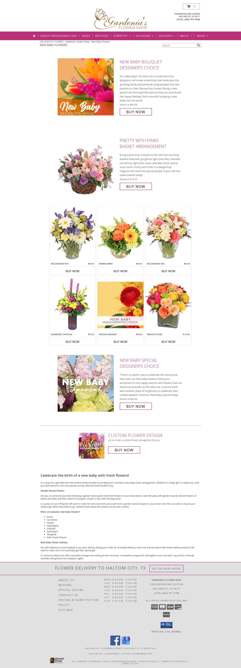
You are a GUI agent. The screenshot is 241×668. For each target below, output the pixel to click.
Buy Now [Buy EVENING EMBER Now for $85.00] (120, 271)
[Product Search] (179, 45)
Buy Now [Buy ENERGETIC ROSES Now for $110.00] (168, 342)
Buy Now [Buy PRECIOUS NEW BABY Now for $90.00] (120, 342)
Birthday (102, 36)
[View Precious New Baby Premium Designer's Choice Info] (120, 305)
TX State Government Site (136, 653)
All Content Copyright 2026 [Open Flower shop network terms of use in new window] (90, 661)
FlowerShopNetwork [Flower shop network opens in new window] (122, 661)
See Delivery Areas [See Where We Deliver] (166, 568)
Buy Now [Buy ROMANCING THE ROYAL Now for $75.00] (72, 342)
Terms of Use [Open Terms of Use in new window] (130, 663)
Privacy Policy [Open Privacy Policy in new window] (148, 661)
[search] (198, 45)
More (203, 36)
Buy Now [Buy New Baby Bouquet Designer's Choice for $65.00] (135, 111)
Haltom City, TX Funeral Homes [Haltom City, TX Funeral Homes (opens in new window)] (103, 648)
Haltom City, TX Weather (103, 653)
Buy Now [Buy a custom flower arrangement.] (124, 449)
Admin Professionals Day (58, 36)
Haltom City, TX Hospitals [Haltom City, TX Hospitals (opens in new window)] (140, 648)
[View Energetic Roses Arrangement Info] (168, 305)
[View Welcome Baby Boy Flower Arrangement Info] (72, 234)
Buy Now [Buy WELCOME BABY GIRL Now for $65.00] (168, 271)
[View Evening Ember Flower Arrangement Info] (120, 234)
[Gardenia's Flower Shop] (121, 17)
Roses (86, 36)
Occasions (145, 36)
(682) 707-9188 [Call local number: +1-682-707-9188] (192, 19)
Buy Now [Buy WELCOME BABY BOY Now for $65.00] (72, 271)
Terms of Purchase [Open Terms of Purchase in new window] (173, 661)
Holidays (167, 36)
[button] (191, 6)
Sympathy (122, 36)
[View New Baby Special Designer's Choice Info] (88, 383)
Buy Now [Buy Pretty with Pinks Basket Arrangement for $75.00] (135, 186)
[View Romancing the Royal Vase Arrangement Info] (72, 305)
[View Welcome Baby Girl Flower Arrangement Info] (168, 234)
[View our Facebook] (115, 644)
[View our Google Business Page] (126, 644)
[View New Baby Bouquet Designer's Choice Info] (88, 86)
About (186, 36)
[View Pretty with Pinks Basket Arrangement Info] (88, 163)
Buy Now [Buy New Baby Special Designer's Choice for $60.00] (135, 406)
